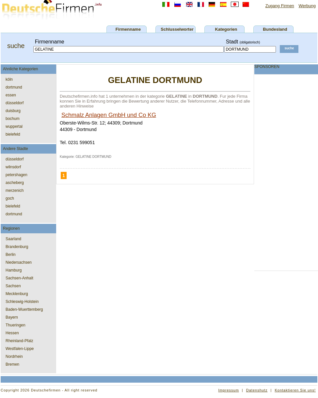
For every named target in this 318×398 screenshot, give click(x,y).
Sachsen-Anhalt (19, 278)
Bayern (12, 317)
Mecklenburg (17, 293)
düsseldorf (15, 103)
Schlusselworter (177, 29)
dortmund (14, 87)
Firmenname (128, 29)
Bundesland (275, 29)
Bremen (12, 364)
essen (11, 95)
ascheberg (15, 182)
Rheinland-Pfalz (19, 341)
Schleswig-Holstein (22, 301)
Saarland (13, 239)
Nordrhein (14, 356)
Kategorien (226, 29)
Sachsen (13, 286)
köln (9, 79)
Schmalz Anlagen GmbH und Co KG (108, 115)
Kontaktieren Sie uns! (295, 390)
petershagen (16, 175)
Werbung (307, 5)
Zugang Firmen (279, 5)
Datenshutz (257, 390)
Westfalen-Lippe (20, 348)
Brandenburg (17, 246)
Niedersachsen (19, 262)
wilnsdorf (13, 167)
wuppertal (14, 126)
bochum (13, 118)
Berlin (11, 254)
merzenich (15, 190)
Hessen (12, 333)
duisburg (13, 110)
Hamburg (14, 270)
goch (10, 198)
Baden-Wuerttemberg (24, 309)
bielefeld (13, 134)
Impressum (228, 390)
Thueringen (15, 325)
